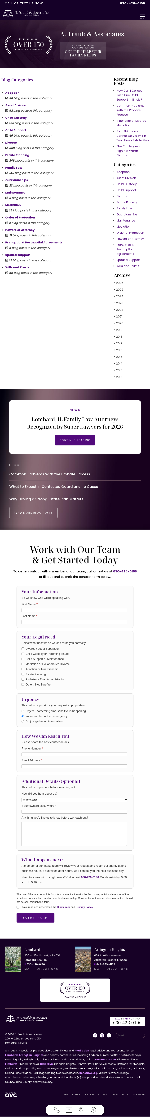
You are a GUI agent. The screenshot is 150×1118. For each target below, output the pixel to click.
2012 (118, 373)
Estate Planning (17, 152)
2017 (118, 339)
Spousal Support (18, 251)
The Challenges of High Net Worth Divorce (129, 147)
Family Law (13, 164)
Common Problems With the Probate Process (130, 106)
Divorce (11, 139)
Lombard (11, 1056)
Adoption (12, 89)
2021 (118, 312)
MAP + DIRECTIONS (41, 973)
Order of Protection (20, 214)
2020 (118, 319)
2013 (118, 366)
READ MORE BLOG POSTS (38, 516)
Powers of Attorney (20, 226)
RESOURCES (120, 1096)
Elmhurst (11, 1065)
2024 (118, 292)
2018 (118, 333)
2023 (118, 299)
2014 (118, 359)
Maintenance (15, 189)
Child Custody (16, 114)
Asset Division (15, 102)
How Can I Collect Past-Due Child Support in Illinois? (129, 91)
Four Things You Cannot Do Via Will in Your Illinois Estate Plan (132, 132)
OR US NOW (127, 1023)
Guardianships (16, 176)
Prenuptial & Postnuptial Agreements (33, 239)
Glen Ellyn (46, 1065)
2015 (118, 353)
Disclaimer (63, 911)
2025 (118, 286)
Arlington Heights (31, 1056)
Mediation (13, 201)
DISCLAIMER (72, 1096)
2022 (118, 306)
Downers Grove (105, 1061)
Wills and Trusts (17, 264)
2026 (118, 279)
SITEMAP (139, 1096)
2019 (118, 326)
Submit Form (35, 921)
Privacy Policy (84, 911)
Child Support (15, 127)
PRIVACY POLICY (96, 1096)
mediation (82, 1052)
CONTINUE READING (75, 436)
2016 (118, 346)
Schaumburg (88, 1074)
